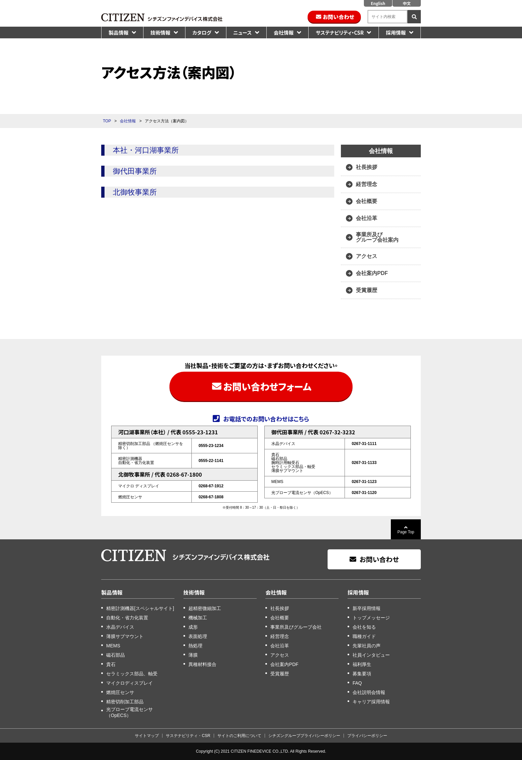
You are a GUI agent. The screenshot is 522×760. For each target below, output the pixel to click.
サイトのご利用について (239, 736)
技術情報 (160, 32)
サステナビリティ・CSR (340, 32)
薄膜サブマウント (124, 636)
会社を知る (364, 627)
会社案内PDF (372, 273)
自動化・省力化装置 (127, 617)
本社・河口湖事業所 (146, 150)
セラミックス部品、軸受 (131, 673)
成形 (193, 627)
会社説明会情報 (369, 692)
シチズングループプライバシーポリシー (304, 736)
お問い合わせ (338, 17)
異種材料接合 (202, 664)
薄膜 (193, 655)
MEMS (113, 645)
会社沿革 (366, 218)
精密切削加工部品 (124, 701)
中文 (406, 3)
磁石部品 (115, 655)
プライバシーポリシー (367, 736)
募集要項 (362, 673)
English (378, 3)
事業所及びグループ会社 (296, 627)
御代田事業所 (135, 171)
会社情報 (284, 32)
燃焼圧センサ (120, 692)
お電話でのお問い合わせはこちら (266, 418)
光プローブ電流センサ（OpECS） (129, 712)
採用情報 (396, 32)
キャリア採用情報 (371, 701)
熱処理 (195, 645)
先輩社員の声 (367, 645)
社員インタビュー (371, 655)
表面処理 (197, 636)
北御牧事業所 (135, 192)
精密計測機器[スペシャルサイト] (140, 608)
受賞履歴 (366, 290)
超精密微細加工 (204, 608)
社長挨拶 (366, 167)
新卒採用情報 (367, 608)
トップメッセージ (371, 617)
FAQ (357, 683)
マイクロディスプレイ (129, 683)
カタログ (201, 32)
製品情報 (119, 32)
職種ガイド (364, 636)
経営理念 (366, 184)
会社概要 (366, 201)
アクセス (366, 256)
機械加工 (197, 617)
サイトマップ (147, 736)
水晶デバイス (120, 627)
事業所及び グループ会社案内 (377, 237)
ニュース (242, 32)
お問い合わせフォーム (267, 386)
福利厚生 (362, 664)
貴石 (111, 664)
